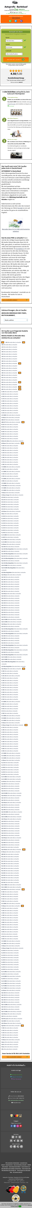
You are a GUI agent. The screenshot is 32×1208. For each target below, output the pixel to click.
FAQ (27, 1182)
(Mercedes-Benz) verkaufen (13, 342)
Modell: (8, 44)
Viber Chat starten (17, 1079)
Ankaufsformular (17, 1102)
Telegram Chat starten (17, 1077)
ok (19, 1206)
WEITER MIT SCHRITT (16, 59)
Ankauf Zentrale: (13, 1096)
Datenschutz (7, 1182)
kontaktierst (20, 249)
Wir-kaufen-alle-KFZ (17, 1172)
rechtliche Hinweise (15, 1182)
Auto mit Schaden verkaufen (20, 1164)
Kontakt (20, 208)
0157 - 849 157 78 (20, 9)
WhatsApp (11, 111)
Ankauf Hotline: (12, 1098)
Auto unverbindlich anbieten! (15, 300)
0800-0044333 (21, 1096)
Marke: (8, 37)
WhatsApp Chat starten (17, 1074)
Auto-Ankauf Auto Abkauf (15, 1166)
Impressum (22, 1182)
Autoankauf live (9, 1164)
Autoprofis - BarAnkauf (16, 6)
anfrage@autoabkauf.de (23, 10)
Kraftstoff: (8, 51)
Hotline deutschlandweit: (16, 17)
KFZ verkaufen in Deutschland (12, 1162)
